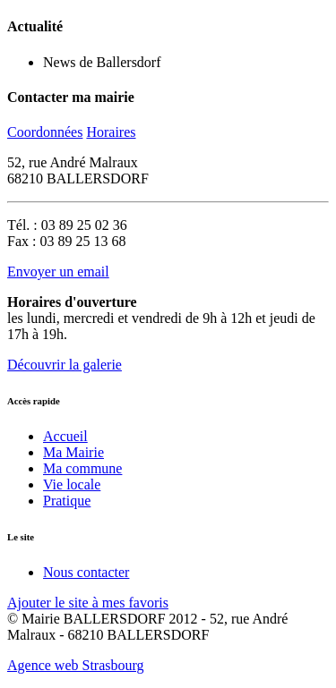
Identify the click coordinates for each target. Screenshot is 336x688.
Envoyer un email (58, 271)
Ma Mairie (73, 452)
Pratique (66, 500)
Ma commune (82, 468)
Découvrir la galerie (64, 364)
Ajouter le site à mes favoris (87, 602)
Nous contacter (86, 572)
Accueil (65, 436)
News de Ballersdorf (102, 62)
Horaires (110, 132)
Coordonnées (44, 132)
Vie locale (71, 484)
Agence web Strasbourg (75, 665)
